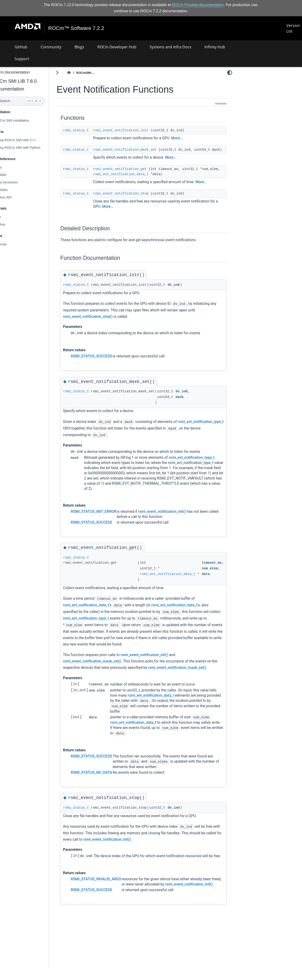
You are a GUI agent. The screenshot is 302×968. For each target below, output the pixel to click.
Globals (12, 175)
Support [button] (22, 58)
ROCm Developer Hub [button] (116, 47)
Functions (220, 103)
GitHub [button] (21, 47)
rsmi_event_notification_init (132, 130)
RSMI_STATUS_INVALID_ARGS (107, 895)
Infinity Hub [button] (215, 47)
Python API (14, 197)
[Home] (80, 72)
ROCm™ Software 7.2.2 (76, 28)
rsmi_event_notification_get (131, 174)
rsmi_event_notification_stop (132, 198)
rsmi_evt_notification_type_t (97, 433)
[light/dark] (229, 72)
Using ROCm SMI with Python (29, 147)
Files (9, 167)
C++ (9, 217)
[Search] (30, 101)
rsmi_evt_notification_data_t (154, 179)
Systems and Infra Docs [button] (170, 47)
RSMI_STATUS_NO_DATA (102, 784)
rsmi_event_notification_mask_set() (103, 666)
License (12, 244)
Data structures (17, 182)
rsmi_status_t (87, 130)
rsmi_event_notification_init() (173, 516)
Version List (293, 28)
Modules (12, 190)
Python (11, 224)
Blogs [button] (79, 47)
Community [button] (51, 47)
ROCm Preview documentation (198, 5)
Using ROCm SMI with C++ (26, 140)
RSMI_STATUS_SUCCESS (103, 361)
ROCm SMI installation (23, 120)
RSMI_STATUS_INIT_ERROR (105, 516)
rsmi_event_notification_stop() (99, 322)
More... (188, 138)
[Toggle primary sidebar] (68, 72)
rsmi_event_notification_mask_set (136, 149)
